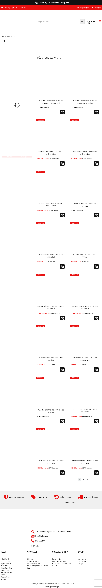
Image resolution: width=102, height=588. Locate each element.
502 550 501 (23, 7)
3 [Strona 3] (87, 480)
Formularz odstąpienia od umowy (61, 564)
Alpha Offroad (6, 563)
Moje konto (82, 559)
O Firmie (30, 559)
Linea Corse (5, 570)
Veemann (4, 579)
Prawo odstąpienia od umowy (37, 566)
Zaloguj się (96, 7)
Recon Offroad (6, 572)
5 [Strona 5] (94, 480)
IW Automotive (6, 568)
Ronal (3, 575)
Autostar (4, 566)
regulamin (61, 584)
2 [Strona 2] (83, 480)
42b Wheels (5, 559)
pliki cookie (71, 584)
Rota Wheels (5, 577)
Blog (28, 568)
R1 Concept (55, 587)
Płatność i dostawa (34, 563)
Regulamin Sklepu (33, 561)
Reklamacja (56, 559)
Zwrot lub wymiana (59, 561)
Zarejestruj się (83, 7)
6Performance (6, 561)
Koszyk (80, 563)
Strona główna (6, 36)
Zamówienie (82, 561)
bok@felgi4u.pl (9, 7)
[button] (62, 112)
